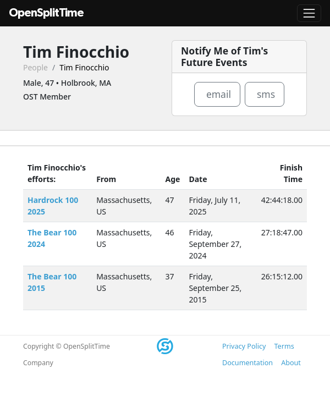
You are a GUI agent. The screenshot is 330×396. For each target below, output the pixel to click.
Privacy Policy (244, 346)
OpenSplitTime (46, 13)
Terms (284, 346)
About (291, 362)
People (35, 67)
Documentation (247, 362)
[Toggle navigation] (309, 13)
